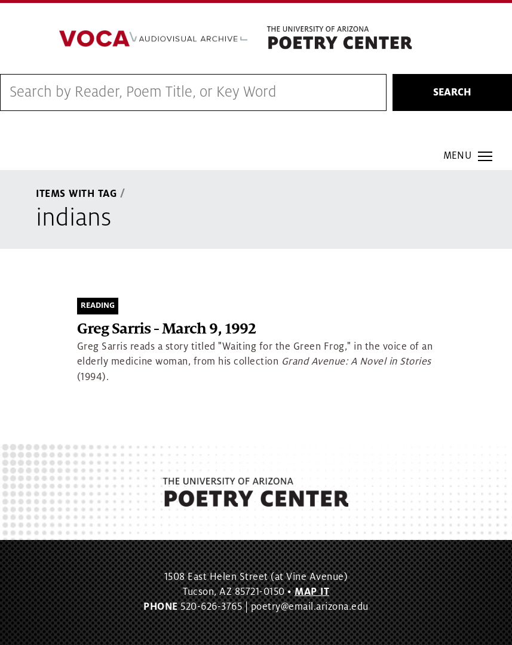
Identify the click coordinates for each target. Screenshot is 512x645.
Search (452, 92)
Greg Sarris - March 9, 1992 (166, 329)
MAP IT (312, 592)
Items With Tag (76, 194)
